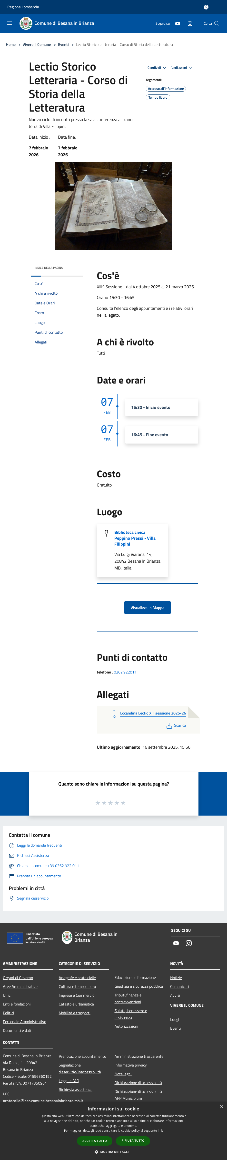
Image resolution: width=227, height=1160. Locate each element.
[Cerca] (217, 23)
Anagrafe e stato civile (77, 978)
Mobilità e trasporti (74, 1013)
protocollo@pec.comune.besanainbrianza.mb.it (43, 1101)
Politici (8, 1013)
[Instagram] (188, 23)
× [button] (221, 1107)
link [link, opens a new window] (160, 1131)
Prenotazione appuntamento (82, 1056)
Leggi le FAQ (69, 1081)
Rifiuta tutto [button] (133, 1141)
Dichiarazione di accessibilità (138, 1083)
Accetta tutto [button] (94, 1141)
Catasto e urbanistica (76, 1004)
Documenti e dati (17, 1030)
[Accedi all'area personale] (206, 7)
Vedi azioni (182, 68)
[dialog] (113, 1131)
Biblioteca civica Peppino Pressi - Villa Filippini (135, 538)
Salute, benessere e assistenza (131, 1014)
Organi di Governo (18, 978)
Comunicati (179, 986)
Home (11, 44)
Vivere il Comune (37, 44)
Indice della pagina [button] (49, 267)
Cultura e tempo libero (77, 986)
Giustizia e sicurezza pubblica (139, 986)
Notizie (176, 978)
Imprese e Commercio (76, 995)
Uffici (7, 995)
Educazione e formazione (135, 977)
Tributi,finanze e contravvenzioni (128, 998)
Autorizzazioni (126, 1026)
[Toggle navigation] (10, 23)
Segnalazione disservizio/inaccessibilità (80, 1068)
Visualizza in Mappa (147, 608)
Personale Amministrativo (24, 1022)
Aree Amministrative (20, 986)
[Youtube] (176, 23)
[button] (113, 1151)
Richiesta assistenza (75, 1089)
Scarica (175, 725)
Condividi (158, 68)
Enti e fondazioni (17, 1004)
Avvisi (175, 995)
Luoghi (175, 1019)
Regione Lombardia (23, 7)
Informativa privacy (131, 1065)
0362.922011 (125, 672)
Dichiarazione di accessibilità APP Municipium (138, 1094)
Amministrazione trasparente (139, 1056)
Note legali (123, 1074)
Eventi (63, 44)
